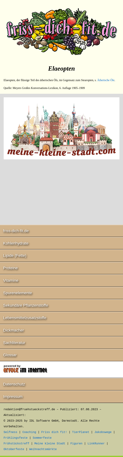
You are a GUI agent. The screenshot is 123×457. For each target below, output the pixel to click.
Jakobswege (103, 432)
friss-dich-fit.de (16, 231)
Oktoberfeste (14, 449)
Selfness (10, 432)
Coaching (29, 432)
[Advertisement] (61, 193)
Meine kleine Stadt (49, 443)
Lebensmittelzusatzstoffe (24, 318)
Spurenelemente (17, 293)
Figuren (76, 443)
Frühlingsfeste (15, 438)
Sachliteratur (14, 342)
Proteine (10, 268)
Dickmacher (13, 330)
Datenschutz (14, 384)
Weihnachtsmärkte (43, 449)
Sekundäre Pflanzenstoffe (25, 305)
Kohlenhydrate (16, 243)
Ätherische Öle (105, 80)
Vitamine (10, 280)
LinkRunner (96, 443)
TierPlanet (80, 432)
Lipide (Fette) (14, 255)
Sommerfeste (42, 438)
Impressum (13, 396)
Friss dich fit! (54, 432)
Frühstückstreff (16, 443)
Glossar (10, 355)
